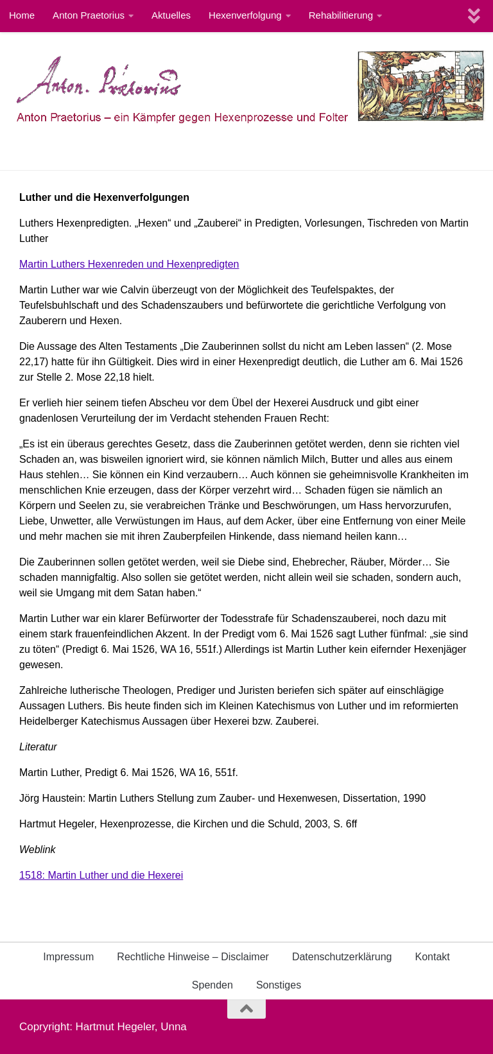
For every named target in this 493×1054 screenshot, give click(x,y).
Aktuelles (171, 15)
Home (22, 15)
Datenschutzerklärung (342, 956)
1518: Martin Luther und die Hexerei (101, 875)
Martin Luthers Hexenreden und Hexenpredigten (129, 264)
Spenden (212, 985)
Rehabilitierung (341, 15)
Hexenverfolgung (245, 15)
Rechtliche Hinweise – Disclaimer (193, 956)
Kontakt (432, 956)
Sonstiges (278, 985)
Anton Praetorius (89, 15)
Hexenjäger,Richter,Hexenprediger (124, 151)
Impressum (68, 956)
